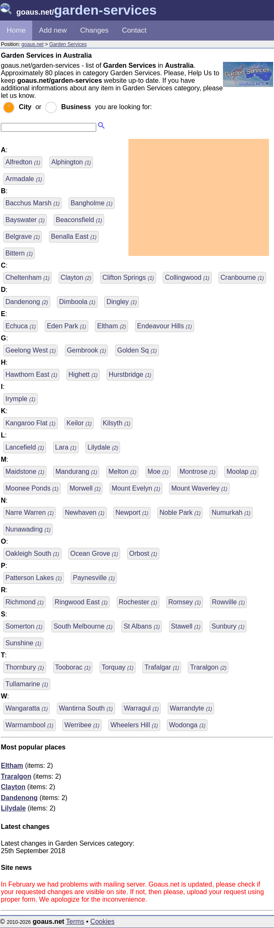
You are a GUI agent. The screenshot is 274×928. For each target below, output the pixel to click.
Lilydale (102, 447)
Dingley (121, 301)
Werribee (82, 725)
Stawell (186, 626)
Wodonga (187, 725)
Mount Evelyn (136, 488)
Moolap (241, 471)
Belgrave (22, 236)
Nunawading (28, 529)
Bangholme (92, 203)
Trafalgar (161, 667)
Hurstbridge (130, 374)
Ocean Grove (94, 553)
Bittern (19, 253)
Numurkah (231, 512)
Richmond (24, 602)
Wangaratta (26, 708)
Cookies (102, 921)
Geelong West (30, 350)
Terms (75, 921)
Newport (132, 512)
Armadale (23, 178)
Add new (53, 30)
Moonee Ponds (32, 488)
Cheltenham (27, 277)
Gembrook (86, 350)
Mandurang (76, 471)
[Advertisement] (198, 197)
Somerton (23, 626)
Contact (134, 30)
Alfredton (22, 162)
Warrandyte (191, 708)
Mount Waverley (199, 488)
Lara (66, 447)
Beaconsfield (79, 219)
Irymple (20, 398)
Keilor (79, 423)
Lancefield (24, 447)
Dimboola (77, 301)
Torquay (117, 667)
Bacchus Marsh (32, 203)
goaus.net (32, 44)
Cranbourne (242, 277)
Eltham (111, 326)
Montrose (197, 471)
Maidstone (24, 471)
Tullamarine (26, 684)
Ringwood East (81, 602)
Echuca (20, 326)
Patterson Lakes (33, 577)
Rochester (138, 602)
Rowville (228, 602)
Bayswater (25, 219)
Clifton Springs (128, 277)
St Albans (141, 626)
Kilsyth (117, 423)
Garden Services (68, 44)
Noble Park (179, 512)
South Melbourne (83, 626)
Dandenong (26, 301)
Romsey (184, 602)
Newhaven (85, 512)
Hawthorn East (31, 374)
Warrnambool (29, 725)
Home (16, 30)
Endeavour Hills (164, 326)
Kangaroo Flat (30, 423)
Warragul (141, 708)
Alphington (71, 162)
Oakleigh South (32, 553)
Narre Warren (29, 512)
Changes (94, 30)
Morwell (84, 488)
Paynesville (94, 577)
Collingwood (187, 277)
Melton (122, 471)
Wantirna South (86, 708)
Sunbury (228, 626)
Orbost (143, 553)
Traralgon (208, 667)
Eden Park (66, 326)
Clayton (76, 277)
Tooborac (73, 667)
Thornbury (24, 667)
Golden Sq (137, 350)
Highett (83, 374)
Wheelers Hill (134, 725)
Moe (158, 471)
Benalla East (74, 236)
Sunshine (23, 643)
